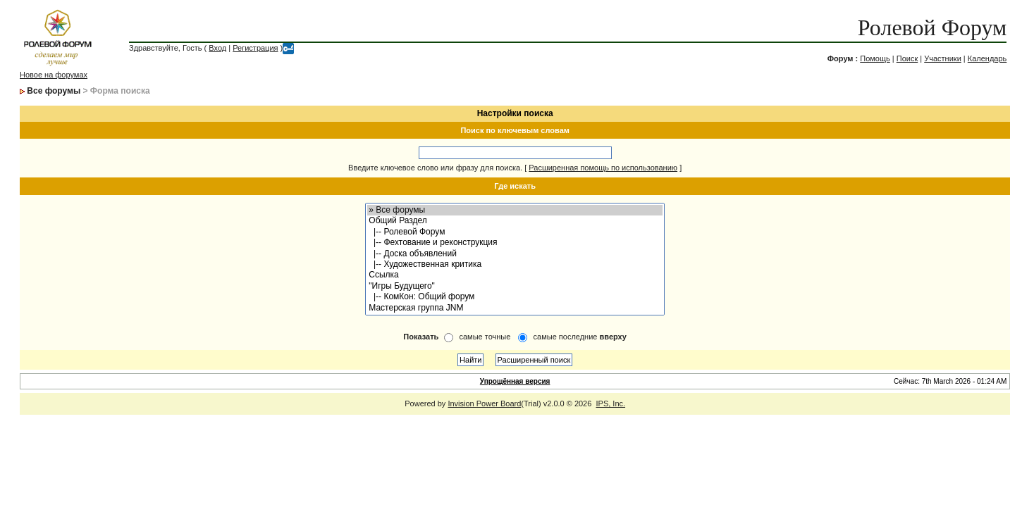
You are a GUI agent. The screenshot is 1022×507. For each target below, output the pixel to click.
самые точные (484, 336)
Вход (217, 48)
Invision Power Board (484, 403)
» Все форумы (515, 210)
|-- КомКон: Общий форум (515, 297)
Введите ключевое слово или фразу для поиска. (435, 167)
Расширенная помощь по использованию (603, 167)
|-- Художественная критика (515, 264)
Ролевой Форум (932, 27)
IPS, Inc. (610, 403)
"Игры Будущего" (515, 286)
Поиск (907, 58)
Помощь (875, 58)
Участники (942, 58)
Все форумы (53, 91)
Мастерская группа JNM (515, 308)
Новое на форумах (53, 74)
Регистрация (255, 48)
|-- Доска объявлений (515, 254)
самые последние (580, 336)
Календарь (987, 58)
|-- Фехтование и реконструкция (515, 242)
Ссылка (515, 275)
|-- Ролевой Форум (515, 232)
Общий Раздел (515, 220)
